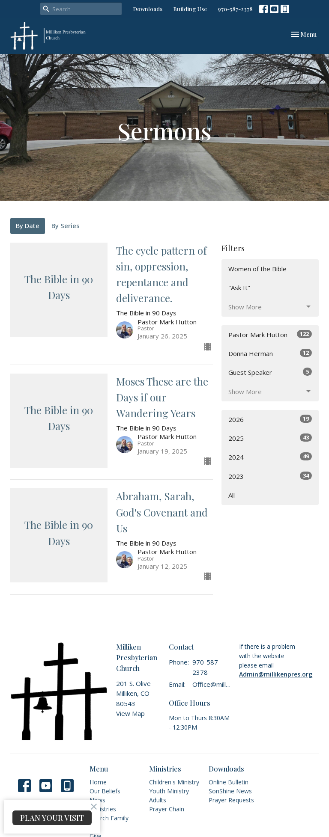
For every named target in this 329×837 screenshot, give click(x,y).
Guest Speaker (270, 372)
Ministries (103, 809)
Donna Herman (270, 353)
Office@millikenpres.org (211, 684)
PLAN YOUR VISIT (52, 818)
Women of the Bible (257, 268)
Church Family (109, 818)
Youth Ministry (169, 791)
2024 (270, 456)
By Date (27, 225)
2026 (270, 419)
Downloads (147, 8)
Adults (157, 800)
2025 (270, 437)
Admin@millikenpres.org (275, 674)
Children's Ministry (174, 782)
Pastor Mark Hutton (270, 334)
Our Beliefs (105, 791)
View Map (130, 713)
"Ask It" (239, 287)
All (231, 495)
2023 (270, 476)
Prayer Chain (166, 809)
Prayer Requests (231, 800)
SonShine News (230, 791)
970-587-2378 (235, 8)
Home (98, 782)
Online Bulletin (228, 782)
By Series (65, 225)
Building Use (190, 8)
